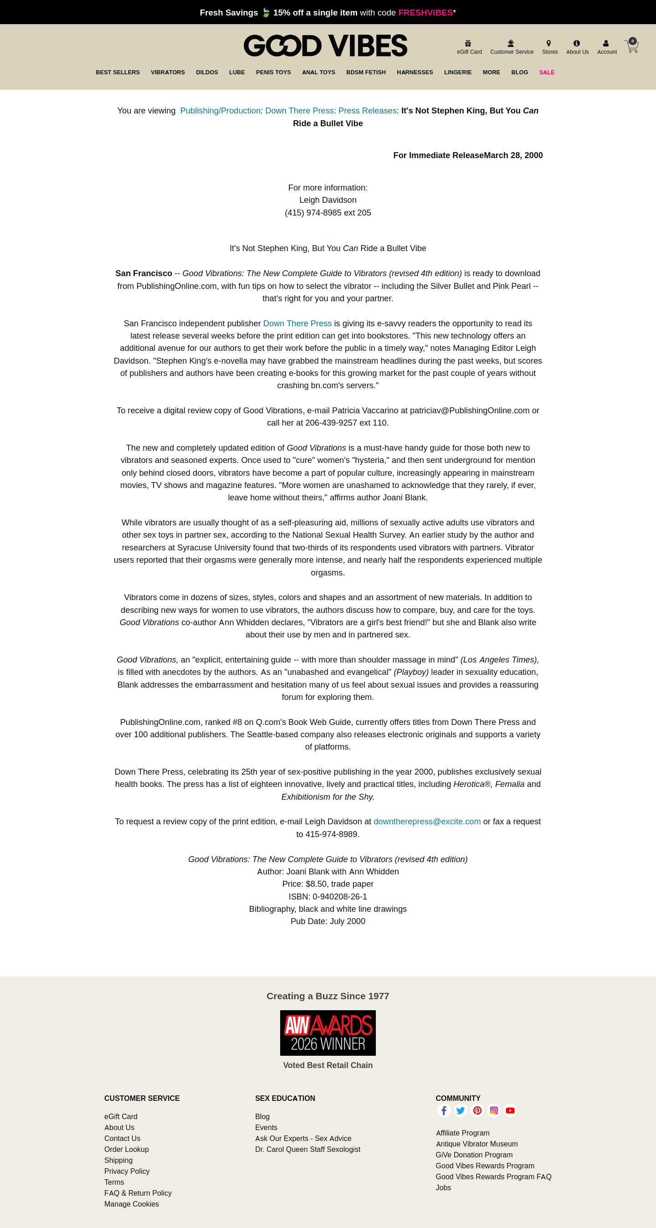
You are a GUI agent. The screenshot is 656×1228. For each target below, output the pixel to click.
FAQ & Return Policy (138, 1192)
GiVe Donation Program (474, 1154)
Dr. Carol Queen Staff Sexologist (307, 1149)
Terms (114, 1182)
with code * (328, 12)
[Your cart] (631, 46)
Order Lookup (126, 1149)
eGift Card (121, 1116)
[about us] (576, 47)
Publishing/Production (220, 110)
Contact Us (122, 1138)
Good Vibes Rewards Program (485, 1165)
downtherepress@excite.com (427, 821)
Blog (262, 1116)
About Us (119, 1127)
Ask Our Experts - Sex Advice (303, 1138)
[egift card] (468, 47)
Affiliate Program (463, 1132)
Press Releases (367, 110)
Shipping (118, 1160)
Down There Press (299, 110)
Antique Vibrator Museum (477, 1143)
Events (266, 1127)
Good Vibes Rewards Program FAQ (494, 1176)
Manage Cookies (131, 1203)
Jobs (443, 1187)
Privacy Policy (127, 1171)
